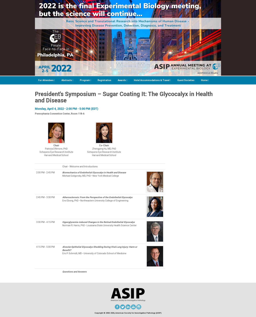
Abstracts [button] (67, 80)
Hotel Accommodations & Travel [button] (152, 80)
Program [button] (85, 80)
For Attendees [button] (46, 80)
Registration (104, 80)
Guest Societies (185, 80)
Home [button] (205, 80)
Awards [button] (122, 80)
